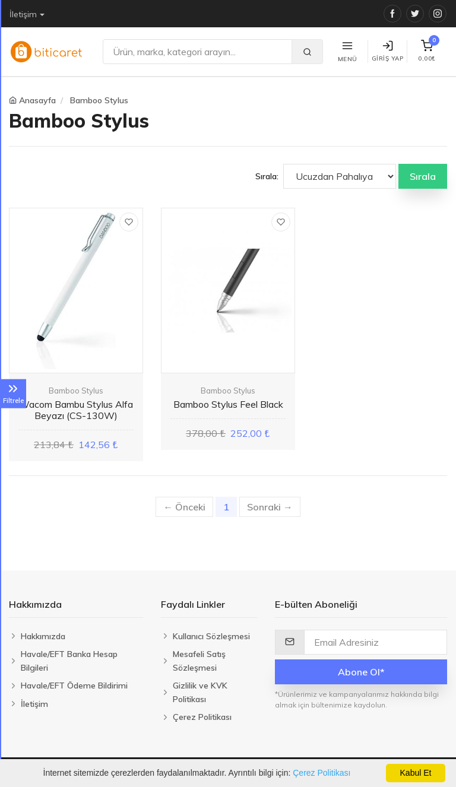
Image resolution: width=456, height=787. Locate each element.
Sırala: (266, 176)
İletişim (23, 14)
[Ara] (197, 51)
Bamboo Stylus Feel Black (228, 404)
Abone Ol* (361, 672)
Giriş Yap (388, 51)
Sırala (423, 176)
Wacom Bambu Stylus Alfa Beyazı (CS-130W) (76, 409)
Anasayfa (37, 100)
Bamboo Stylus (99, 100)
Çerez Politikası (321, 773)
